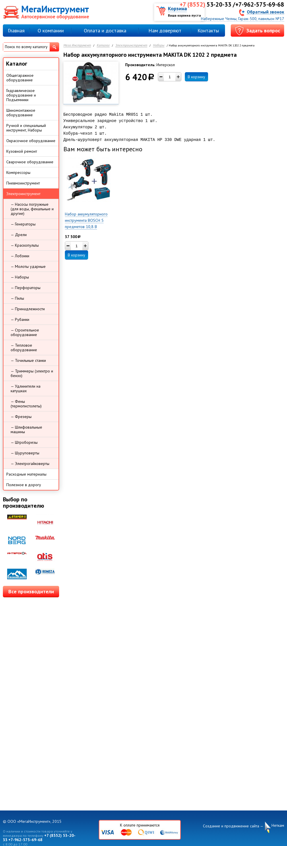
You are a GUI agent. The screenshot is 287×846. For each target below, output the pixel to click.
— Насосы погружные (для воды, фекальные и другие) (32, 209)
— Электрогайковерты (30, 463)
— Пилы (17, 298)
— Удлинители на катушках (25, 388)
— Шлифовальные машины (26, 429)
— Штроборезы (24, 442)
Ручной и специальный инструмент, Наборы (26, 128)
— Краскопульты (25, 245)
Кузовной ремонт (21, 151)
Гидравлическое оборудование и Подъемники (21, 95)
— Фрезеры (21, 416)
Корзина (177, 8)
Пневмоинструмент (23, 183)
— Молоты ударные (28, 266)
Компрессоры (18, 172)
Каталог (103, 45)
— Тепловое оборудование (24, 347)
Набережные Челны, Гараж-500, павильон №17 (242, 18)
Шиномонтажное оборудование (20, 112)
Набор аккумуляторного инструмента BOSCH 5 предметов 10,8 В (86, 220)
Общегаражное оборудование (20, 78)
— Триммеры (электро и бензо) (32, 373)
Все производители (31, 591)
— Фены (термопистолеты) (26, 404)
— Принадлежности (28, 308)
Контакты (208, 30)
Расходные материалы (26, 474)
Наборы (158, 45)
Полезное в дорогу (23, 484)
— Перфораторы (25, 287)
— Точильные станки (28, 360)
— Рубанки (20, 319)
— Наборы (20, 277)
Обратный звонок (265, 11)
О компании (51, 30)
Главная (16, 30)
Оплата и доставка (105, 30)
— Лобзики (20, 255)
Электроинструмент (131, 45)
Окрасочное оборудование (30, 140)
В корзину (196, 76)
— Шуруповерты (25, 453)
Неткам (278, 825)
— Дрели (19, 234)
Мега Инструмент (77, 45)
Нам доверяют (164, 30)
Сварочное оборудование (29, 161)
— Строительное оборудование (25, 332)
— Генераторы (23, 224)
